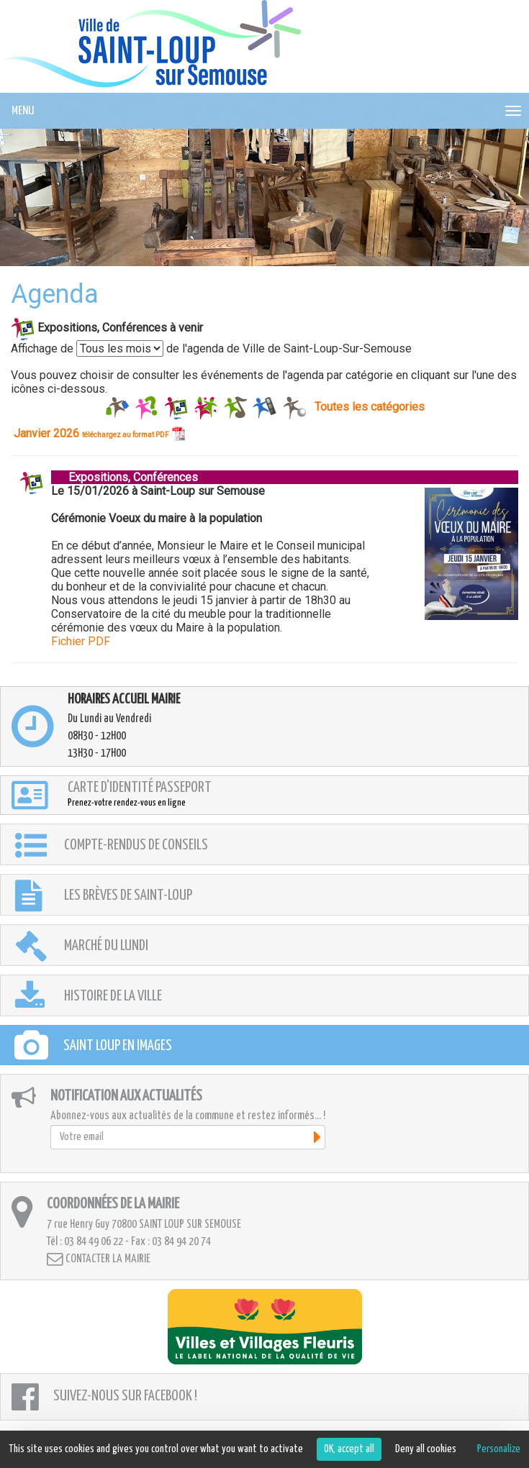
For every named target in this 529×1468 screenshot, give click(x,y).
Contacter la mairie (98, 1259)
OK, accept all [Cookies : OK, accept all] (349, 1449)
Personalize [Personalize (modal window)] (498, 1449)
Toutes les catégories (370, 406)
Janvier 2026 (99, 433)
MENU (23, 111)
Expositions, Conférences (124, 477)
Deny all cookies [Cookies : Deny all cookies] (425, 1449)
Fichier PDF (80, 641)
